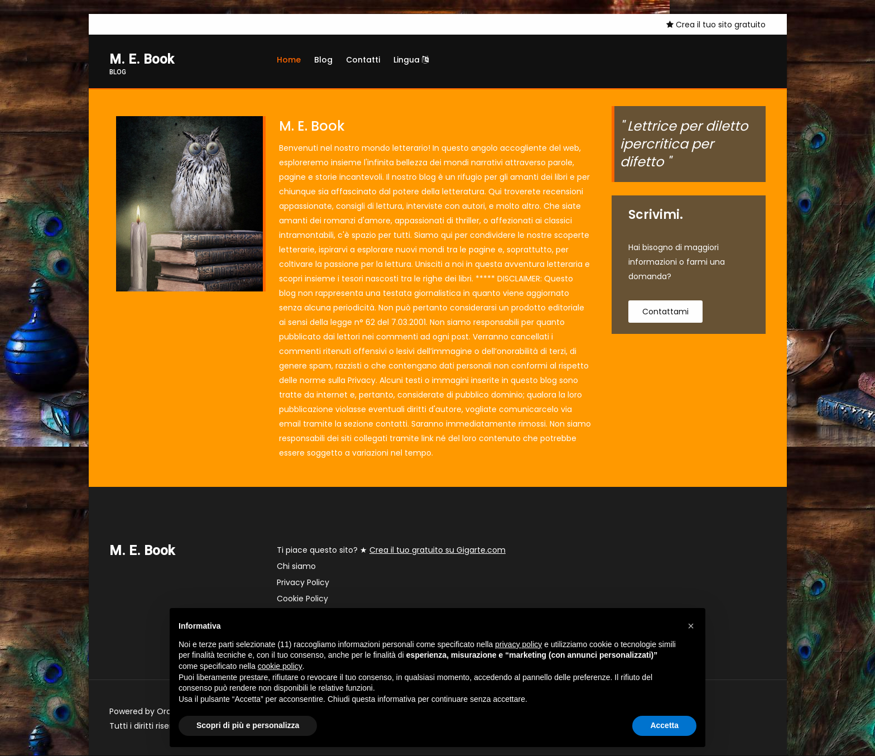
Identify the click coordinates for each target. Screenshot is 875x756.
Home (289, 59)
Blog (323, 59)
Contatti (363, 59)
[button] (691, 626)
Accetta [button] (664, 725)
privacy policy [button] (518, 644)
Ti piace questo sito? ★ (391, 550)
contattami (665, 312)
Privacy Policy (303, 582)
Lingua (411, 59)
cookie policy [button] (280, 666)
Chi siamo (296, 566)
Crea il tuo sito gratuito (716, 24)
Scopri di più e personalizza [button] (247, 725)
